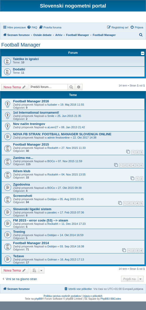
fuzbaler (52, 113)
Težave (18, 265)
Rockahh (52, 156)
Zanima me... (23, 166)
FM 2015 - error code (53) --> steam (40, 229)
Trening (19, 240)
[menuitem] (32, 36)
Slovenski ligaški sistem (32, 217)
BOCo (51, 169)
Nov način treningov (29, 133)
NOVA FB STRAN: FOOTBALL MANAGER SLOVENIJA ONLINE (62, 143)
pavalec (52, 221)
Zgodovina (21, 193)
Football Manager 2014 (31, 251)
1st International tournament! (36, 121)
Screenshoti (22, 204)
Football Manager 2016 (31, 110)
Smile (50, 124)
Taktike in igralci (26, 68)
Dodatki (19, 78)
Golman (52, 268)
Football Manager (21, 53)
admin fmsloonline (58, 146)
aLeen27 (52, 136)
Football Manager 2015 (31, 153)
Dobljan (52, 207)
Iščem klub (21, 180)
